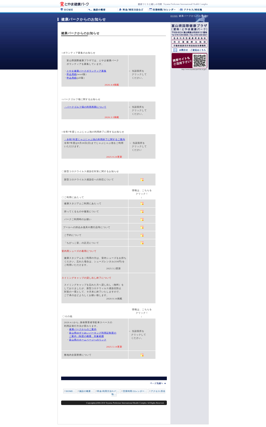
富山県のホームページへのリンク (87, 339)
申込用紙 (72, 74)
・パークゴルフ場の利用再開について (85, 107)
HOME (174, 16)
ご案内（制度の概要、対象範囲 (86, 336)
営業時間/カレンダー (133, 391)
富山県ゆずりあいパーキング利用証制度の (92, 333)
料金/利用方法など (106, 391)
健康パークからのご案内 (82, 329)
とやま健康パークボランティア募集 (86, 71)
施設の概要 (85, 391)
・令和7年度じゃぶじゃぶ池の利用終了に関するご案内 (94, 139)
